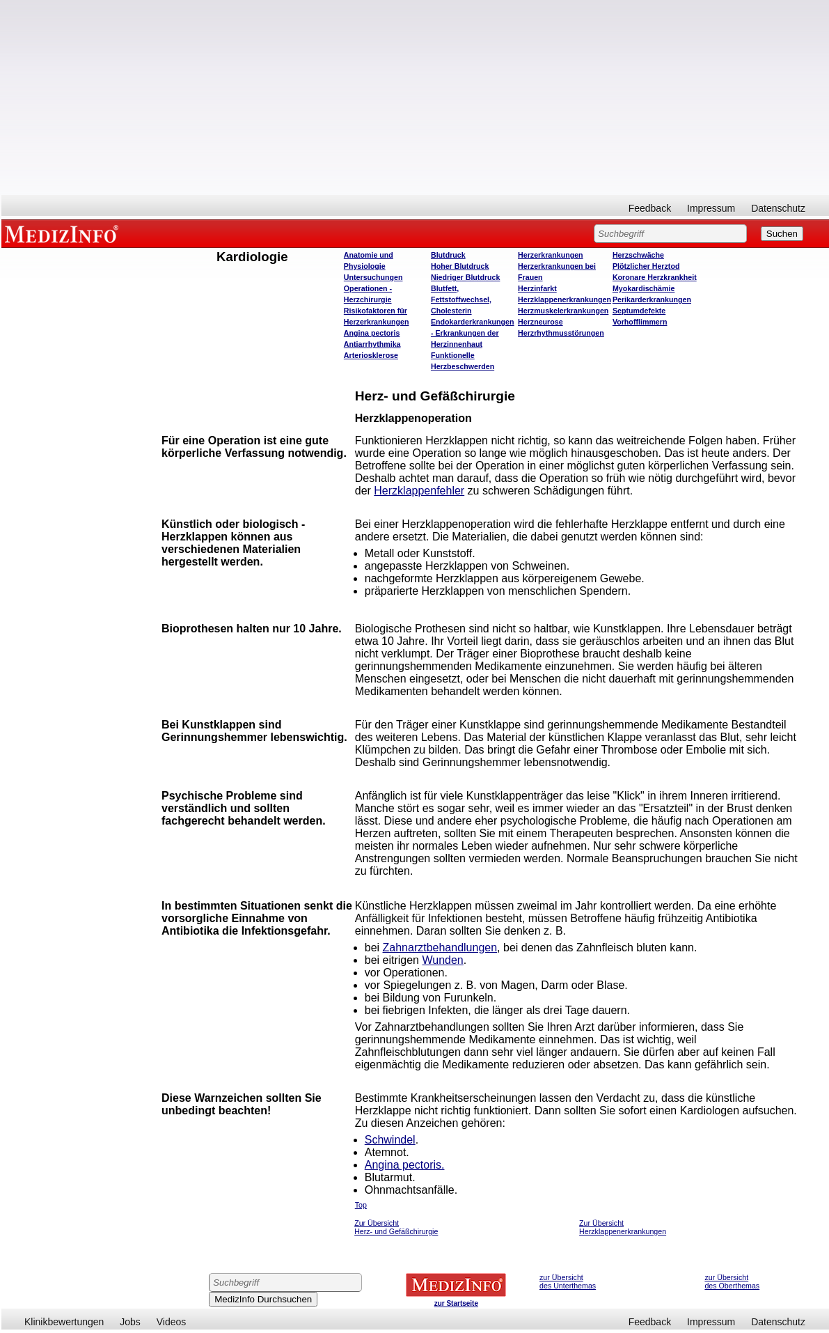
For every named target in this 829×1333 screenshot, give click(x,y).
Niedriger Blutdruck (465, 277)
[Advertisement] (415, 97)
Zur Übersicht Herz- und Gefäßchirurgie (396, 1227)
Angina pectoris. (405, 1165)
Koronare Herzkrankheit (655, 277)
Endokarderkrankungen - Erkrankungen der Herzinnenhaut (472, 333)
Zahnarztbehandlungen (440, 947)
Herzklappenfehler (419, 491)
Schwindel (390, 1140)
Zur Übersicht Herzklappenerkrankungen (622, 1227)
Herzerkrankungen (550, 255)
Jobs (130, 1321)
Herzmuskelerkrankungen (563, 310)
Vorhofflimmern (640, 322)
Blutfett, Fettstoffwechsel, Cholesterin (461, 299)
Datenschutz (778, 208)
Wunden (442, 960)
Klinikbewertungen (64, 1321)
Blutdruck (448, 255)
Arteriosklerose (371, 355)
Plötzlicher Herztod (646, 266)
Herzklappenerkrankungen (564, 299)
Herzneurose (540, 322)
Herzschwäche (638, 255)
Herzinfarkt (537, 288)
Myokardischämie (643, 288)
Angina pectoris (372, 333)
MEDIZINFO (64, 233)
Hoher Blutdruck (460, 266)
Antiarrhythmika (372, 344)
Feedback (650, 208)
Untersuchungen (373, 277)
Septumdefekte (639, 310)
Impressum (711, 208)
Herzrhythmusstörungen (561, 333)
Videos (172, 1321)
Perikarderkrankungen (652, 299)
